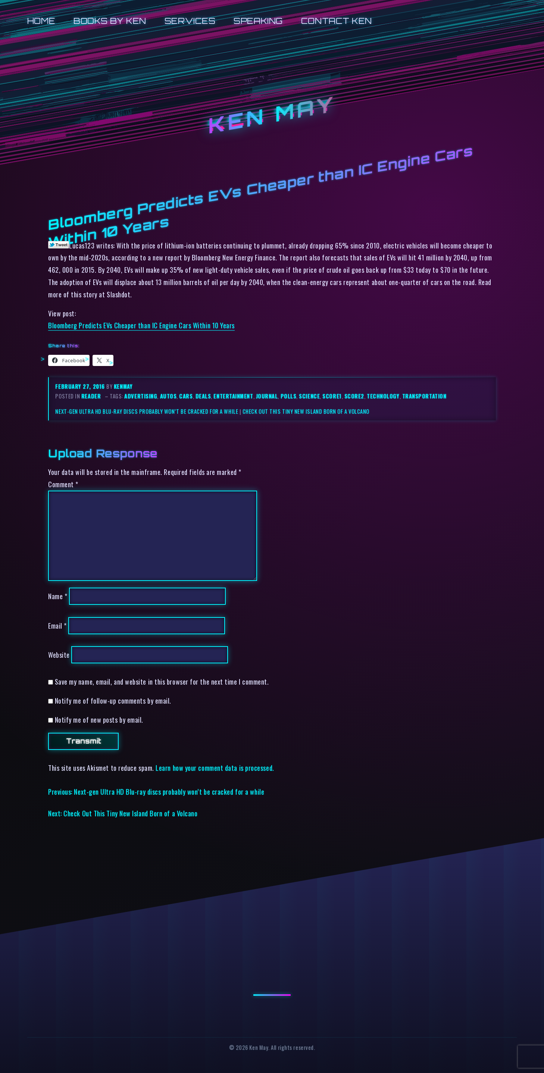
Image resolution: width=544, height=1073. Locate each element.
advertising (140, 396)
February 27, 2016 (80, 386)
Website (59, 655)
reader (91, 396)
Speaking (258, 21)
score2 (354, 396)
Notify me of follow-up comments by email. (113, 700)
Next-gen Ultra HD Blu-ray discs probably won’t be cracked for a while (146, 411)
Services (190, 21)
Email (57, 625)
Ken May (272, 115)
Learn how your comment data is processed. (215, 768)
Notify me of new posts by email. (99, 719)
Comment (63, 484)
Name (57, 596)
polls (289, 396)
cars (186, 396)
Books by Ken (110, 21)
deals (203, 396)
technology (383, 396)
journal (267, 396)
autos (168, 396)
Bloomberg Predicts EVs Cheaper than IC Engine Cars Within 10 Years (141, 325)
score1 (331, 396)
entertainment (233, 396)
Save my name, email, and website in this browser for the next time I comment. (162, 681)
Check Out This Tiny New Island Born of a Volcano (306, 411)
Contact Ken (336, 21)
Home (41, 21)
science (309, 396)
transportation (424, 396)
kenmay (123, 386)
